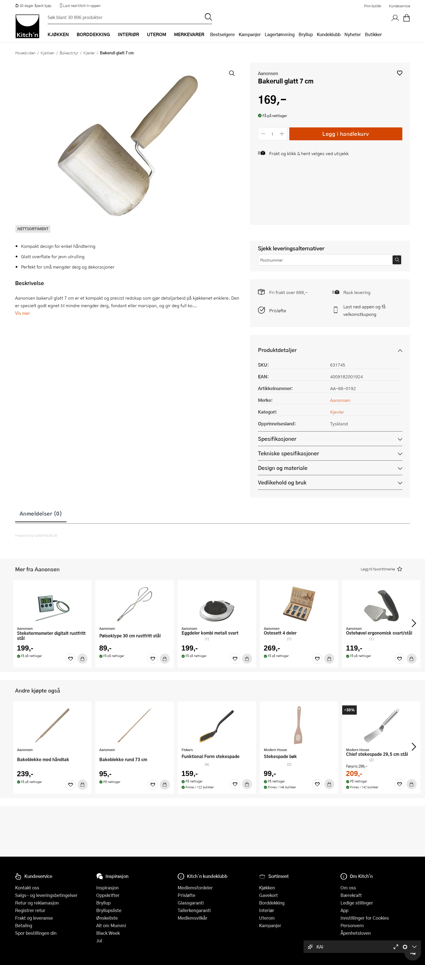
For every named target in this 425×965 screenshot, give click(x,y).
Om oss (348, 887)
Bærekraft (351, 895)
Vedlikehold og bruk (282, 482)
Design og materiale (282, 468)
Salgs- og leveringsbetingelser (46, 895)
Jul (99, 940)
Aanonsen (268, 73)
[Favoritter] (70, 659)
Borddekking (272, 902)
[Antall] (272, 134)
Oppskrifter (107, 895)
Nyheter (352, 34)
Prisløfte (277, 310)
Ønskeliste (107, 918)
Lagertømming (280, 34)
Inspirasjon (107, 887)
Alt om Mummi (111, 925)
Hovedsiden (25, 53)
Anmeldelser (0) (41, 513)
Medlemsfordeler (195, 887)
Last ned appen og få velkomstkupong (364, 310)
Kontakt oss (27, 887)
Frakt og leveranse (34, 918)
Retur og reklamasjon (37, 902)
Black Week (108, 933)
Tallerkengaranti (194, 910)
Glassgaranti (191, 902)
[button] (399, 73)
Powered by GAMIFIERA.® (36, 535)
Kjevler (89, 53)
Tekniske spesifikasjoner (288, 453)
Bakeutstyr (69, 53)
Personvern (352, 925)
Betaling (23, 925)
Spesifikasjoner (277, 439)
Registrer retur (30, 910)
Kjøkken (48, 53)
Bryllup (306, 34)
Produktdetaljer (277, 350)
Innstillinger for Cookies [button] (365, 918)
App (344, 910)
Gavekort (268, 895)
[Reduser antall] (263, 134)
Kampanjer (250, 34)
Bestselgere (222, 34)
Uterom (267, 918)
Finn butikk (372, 5)
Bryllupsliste (108, 910)
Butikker (373, 34)
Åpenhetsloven (356, 933)
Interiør (266, 910)
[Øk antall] (282, 134)
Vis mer (22, 313)
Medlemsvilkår (192, 918)
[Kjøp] (83, 659)
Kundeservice (399, 5)
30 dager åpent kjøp (33, 5)
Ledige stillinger (357, 902)
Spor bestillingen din (36, 933)
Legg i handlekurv (345, 134)
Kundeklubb (329, 34)
